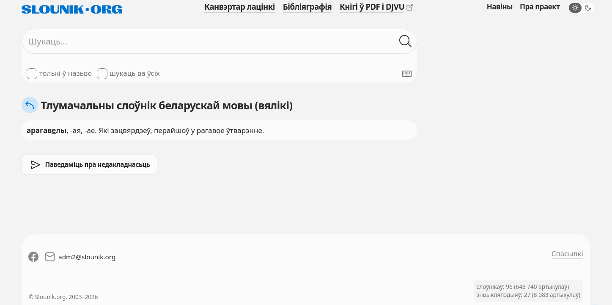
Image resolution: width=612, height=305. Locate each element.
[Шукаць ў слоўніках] (405, 41)
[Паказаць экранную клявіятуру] (407, 74)
